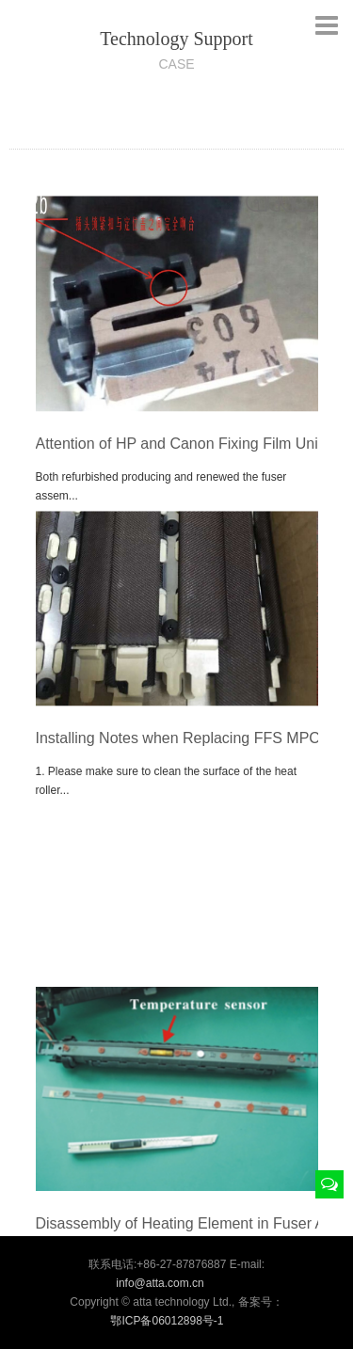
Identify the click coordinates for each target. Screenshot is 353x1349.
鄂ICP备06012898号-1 (166, 1320)
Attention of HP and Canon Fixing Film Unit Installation (177, 453)
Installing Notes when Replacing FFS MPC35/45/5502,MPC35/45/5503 (177, 747)
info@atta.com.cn (160, 1283)
